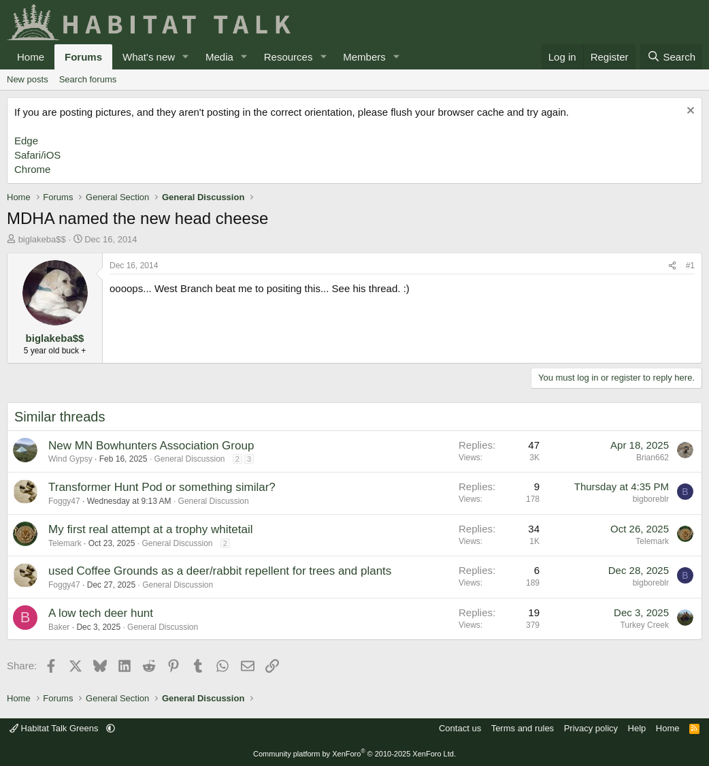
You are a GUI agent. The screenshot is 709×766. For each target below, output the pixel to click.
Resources (288, 57)
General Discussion (189, 459)
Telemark (65, 543)
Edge (26, 140)
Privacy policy (591, 728)
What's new (148, 57)
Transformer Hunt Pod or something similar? (162, 487)
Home (30, 57)
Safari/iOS (37, 155)
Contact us (460, 728)
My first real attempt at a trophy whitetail (150, 529)
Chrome (32, 169)
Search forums (88, 79)
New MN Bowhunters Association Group (151, 445)
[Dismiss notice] (689, 112)
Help (637, 728)
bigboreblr (651, 499)
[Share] (672, 266)
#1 (690, 265)
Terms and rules (522, 728)
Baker (58, 627)
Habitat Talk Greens (55, 728)
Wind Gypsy (70, 459)
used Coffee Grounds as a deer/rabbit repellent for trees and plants (219, 570)
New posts (27, 79)
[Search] (671, 56)
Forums (83, 57)
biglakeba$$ (42, 239)
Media (219, 57)
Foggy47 (64, 501)
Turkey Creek (644, 625)
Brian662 (652, 457)
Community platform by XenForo (354, 754)
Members (364, 57)
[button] (185, 56)
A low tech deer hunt (100, 613)
